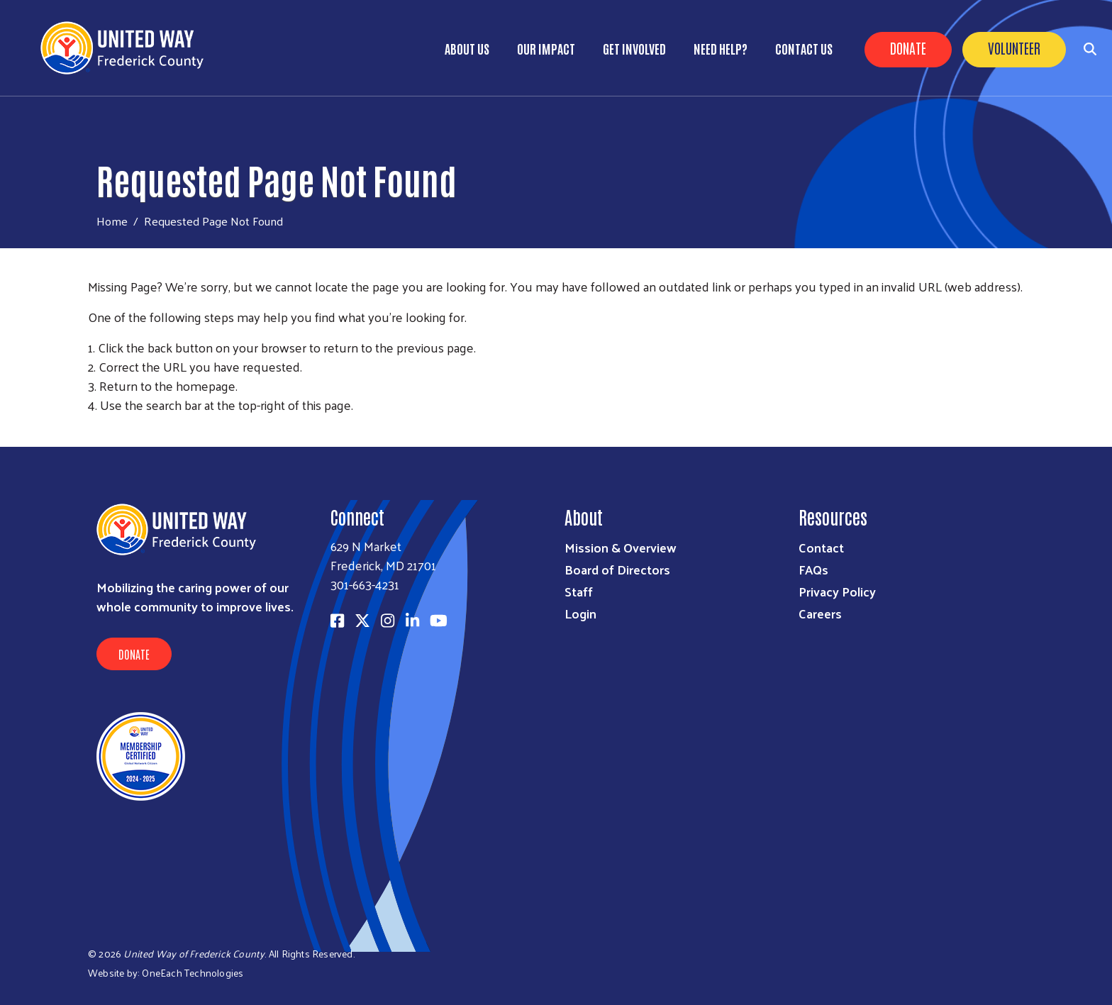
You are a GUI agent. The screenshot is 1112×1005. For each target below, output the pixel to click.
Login (580, 613)
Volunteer (1014, 47)
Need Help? (720, 48)
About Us (467, 48)
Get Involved (634, 48)
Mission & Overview (621, 547)
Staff (579, 591)
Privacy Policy (837, 591)
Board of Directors (617, 569)
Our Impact (546, 48)
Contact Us (804, 48)
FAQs (813, 569)
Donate (908, 47)
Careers (820, 613)
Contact (821, 547)
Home (112, 221)
